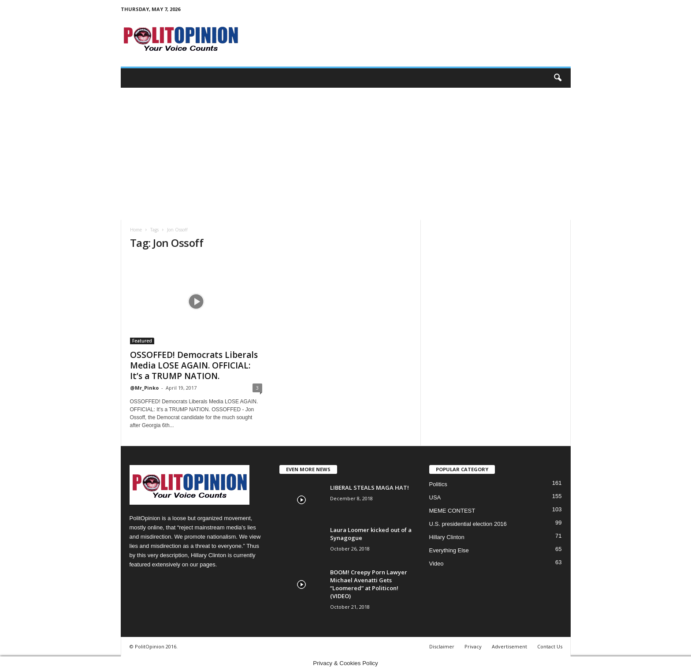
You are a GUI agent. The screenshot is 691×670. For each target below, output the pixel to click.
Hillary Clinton (446, 537)
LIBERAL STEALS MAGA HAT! (369, 487)
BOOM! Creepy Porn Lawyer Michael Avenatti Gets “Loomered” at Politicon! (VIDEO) (368, 584)
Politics (438, 484)
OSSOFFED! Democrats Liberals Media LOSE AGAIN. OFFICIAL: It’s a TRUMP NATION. (194, 365)
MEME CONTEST (452, 510)
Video (436, 563)
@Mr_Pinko (144, 387)
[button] (557, 78)
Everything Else (449, 550)
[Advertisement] (346, 154)
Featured (142, 341)
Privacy (473, 646)
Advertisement (509, 646)
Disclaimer (441, 646)
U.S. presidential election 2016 (468, 524)
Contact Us (549, 646)
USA (435, 497)
